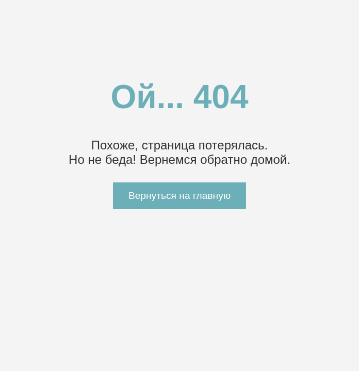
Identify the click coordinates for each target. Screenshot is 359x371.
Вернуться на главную (179, 195)
